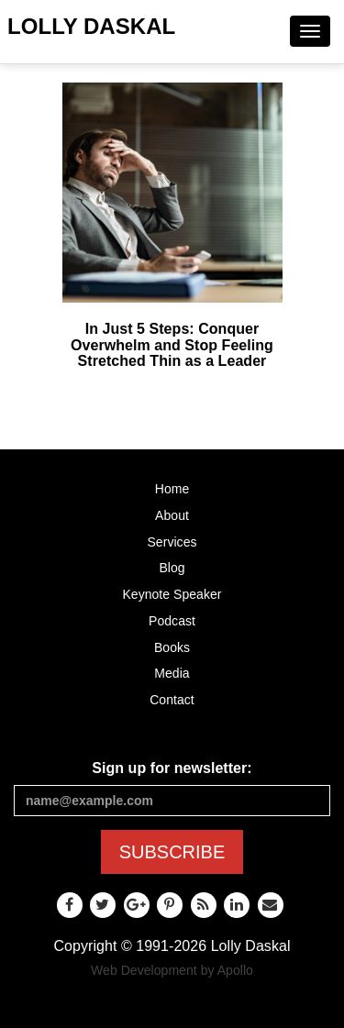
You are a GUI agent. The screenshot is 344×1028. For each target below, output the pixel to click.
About (172, 515)
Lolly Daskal (91, 26)
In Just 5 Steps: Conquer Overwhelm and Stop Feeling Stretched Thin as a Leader (172, 345)
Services (171, 542)
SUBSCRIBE (172, 852)
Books (172, 647)
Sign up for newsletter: (171, 768)
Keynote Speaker (171, 594)
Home (172, 488)
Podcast (172, 620)
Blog (171, 567)
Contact (172, 699)
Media (171, 673)
